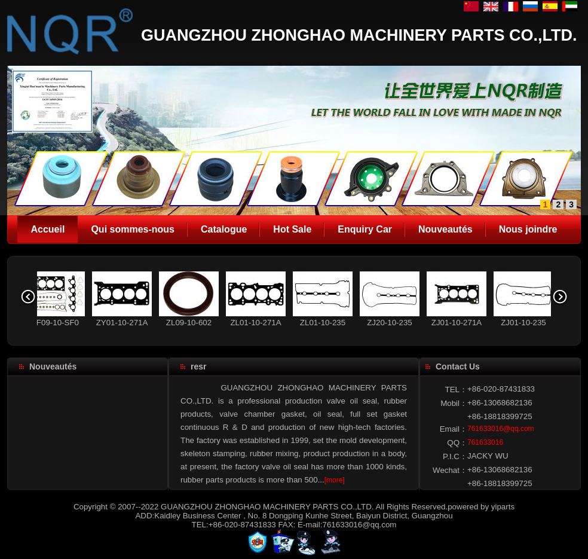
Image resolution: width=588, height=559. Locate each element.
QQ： (457, 442)
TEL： (456, 389)
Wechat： (450, 470)
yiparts (502, 506)
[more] (334, 480)
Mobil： (453, 403)
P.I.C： (455, 456)
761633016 (485, 442)
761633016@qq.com (500, 428)
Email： (453, 428)
